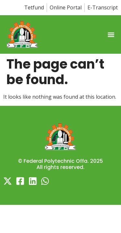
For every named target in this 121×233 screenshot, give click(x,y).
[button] (111, 34)
